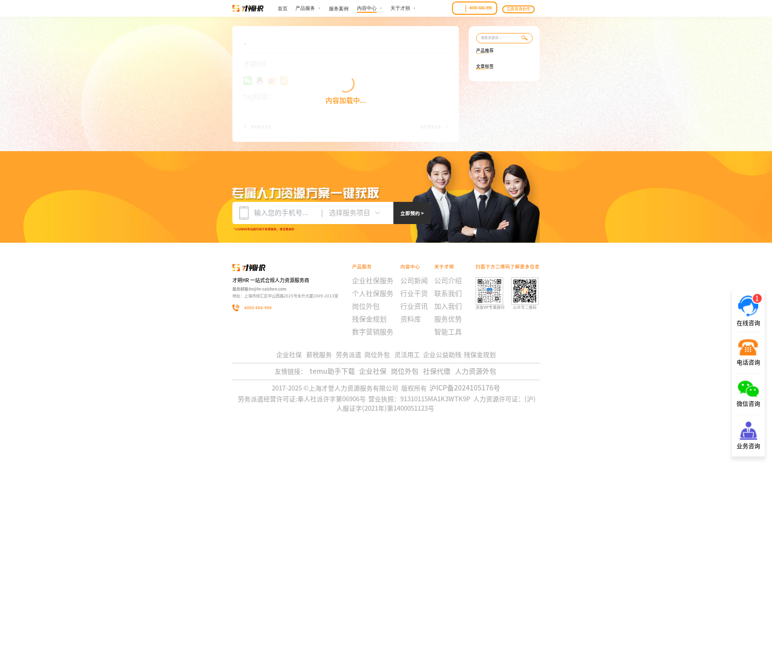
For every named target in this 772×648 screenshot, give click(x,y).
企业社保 (370, 571)
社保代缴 (437, 571)
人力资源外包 (478, 571)
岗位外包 (403, 571)
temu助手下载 (328, 571)
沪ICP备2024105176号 (466, 592)
